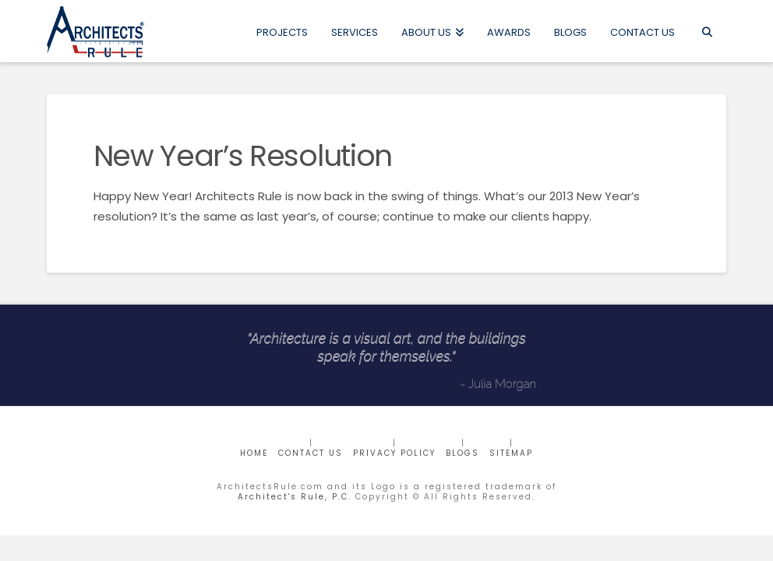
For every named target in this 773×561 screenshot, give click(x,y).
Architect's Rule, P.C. (294, 497)
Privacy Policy (394, 453)
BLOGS (462, 453)
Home (254, 453)
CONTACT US (310, 453)
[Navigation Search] (706, 31)
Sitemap (511, 453)
